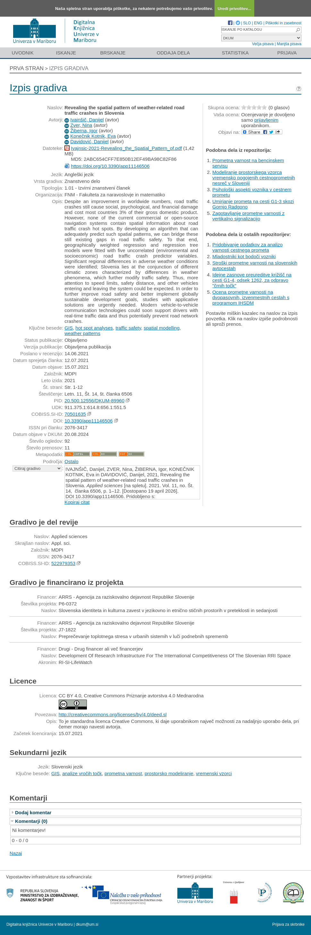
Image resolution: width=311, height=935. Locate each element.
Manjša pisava (289, 44)
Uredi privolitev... (234, 8)
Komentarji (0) (31, 821)
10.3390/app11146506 (88, 420)
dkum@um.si (87, 924)
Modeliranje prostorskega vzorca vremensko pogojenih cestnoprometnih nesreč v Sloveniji (253, 177)
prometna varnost (123, 773)
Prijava (287, 52)
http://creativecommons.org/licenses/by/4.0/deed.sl (113, 714)
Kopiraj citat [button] (76, 502)
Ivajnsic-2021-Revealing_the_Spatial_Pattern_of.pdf (126, 148)
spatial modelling (162, 328)
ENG (258, 23)
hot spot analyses (94, 328)
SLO (247, 23)
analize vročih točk (82, 773)
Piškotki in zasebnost (283, 23)
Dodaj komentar (33, 812)
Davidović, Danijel (89, 141)
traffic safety (128, 328)
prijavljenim (266, 120)
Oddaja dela (173, 52)
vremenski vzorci (214, 773)
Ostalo (71, 461)
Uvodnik (22, 52)
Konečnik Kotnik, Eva (93, 136)
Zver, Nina (81, 125)
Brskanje (112, 52)
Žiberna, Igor (83, 130)
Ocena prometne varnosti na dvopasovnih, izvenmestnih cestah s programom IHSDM (250, 297)
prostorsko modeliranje (169, 773)
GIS (68, 328)
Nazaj (16, 853)
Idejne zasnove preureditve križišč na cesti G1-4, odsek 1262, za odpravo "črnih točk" (251, 280)
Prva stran (27, 68)
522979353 (63, 563)
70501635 (75, 414)
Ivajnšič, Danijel (87, 119)
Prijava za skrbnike (288, 924)
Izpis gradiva (68, 68)
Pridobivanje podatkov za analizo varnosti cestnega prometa (247, 247)
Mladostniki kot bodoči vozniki (244, 256)
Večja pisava (262, 44)
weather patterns (82, 333)
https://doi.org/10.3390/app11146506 (110, 166)
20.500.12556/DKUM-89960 (94, 400)
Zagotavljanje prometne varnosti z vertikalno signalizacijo (248, 215)
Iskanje (66, 52)
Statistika (235, 52)
